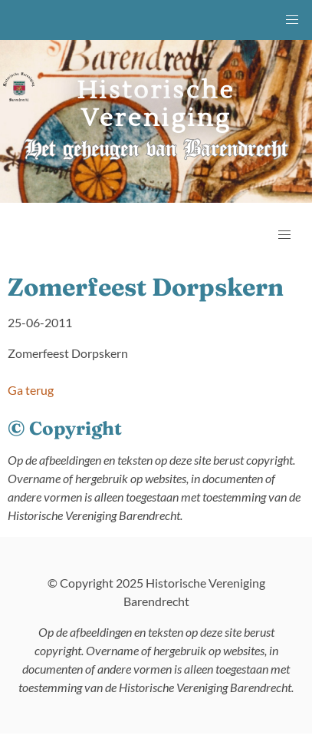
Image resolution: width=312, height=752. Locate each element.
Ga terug (31, 390)
